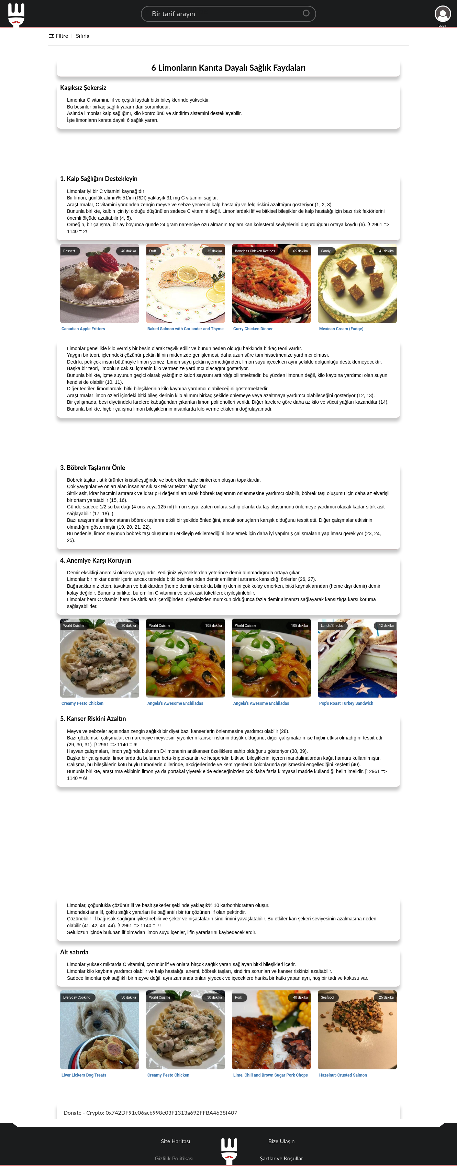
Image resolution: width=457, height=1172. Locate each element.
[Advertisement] (228, 151)
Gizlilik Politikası (174, 1158)
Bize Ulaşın (281, 1141)
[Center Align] (308, 10)
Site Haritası (175, 1141)
